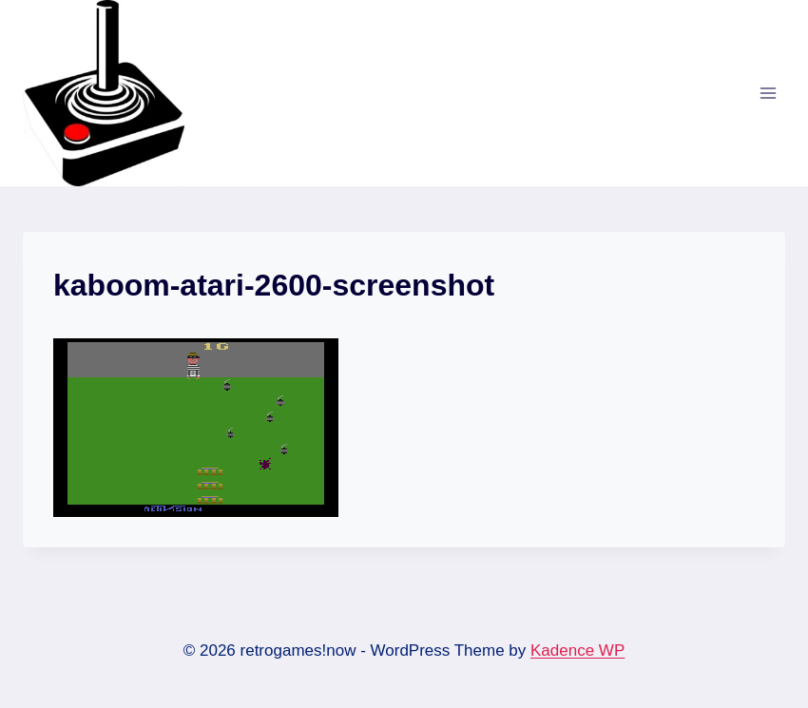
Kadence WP (577, 650)
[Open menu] (767, 92)
